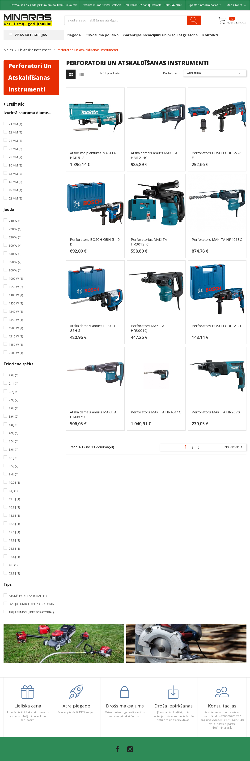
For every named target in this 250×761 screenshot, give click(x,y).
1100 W (16, 295)
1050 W (16, 287)
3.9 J (13, 416)
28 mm (15, 157)
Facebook (117, 749)
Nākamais (234, 447)
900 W (15, 270)
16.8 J (14, 507)
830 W (15, 254)
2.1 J (13, 383)
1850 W (16, 344)
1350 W (16, 320)
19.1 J (14, 532)
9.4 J (13, 474)
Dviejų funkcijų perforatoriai (33, 604)
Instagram (130, 749)
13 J (13, 491)
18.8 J (14, 524)
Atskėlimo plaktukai (28, 596)
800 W (15, 245)
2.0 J (13, 375)
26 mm (15, 149)
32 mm (15, 173)
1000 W (16, 278)
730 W (15, 237)
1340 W (16, 311)
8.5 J (13, 466)
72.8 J (14, 573)
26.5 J (14, 548)
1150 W (16, 303)
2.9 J (13, 400)
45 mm (15, 190)
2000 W (16, 353)
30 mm (15, 165)
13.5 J (14, 499)
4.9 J (13, 433)
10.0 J (14, 482)
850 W (15, 262)
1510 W (16, 336)
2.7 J (13, 392)
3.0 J (13, 408)
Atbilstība (215, 73)
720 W (15, 229)
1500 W (16, 328)
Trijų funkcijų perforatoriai (33, 612)
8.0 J (13, 449)
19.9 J (14, 540)
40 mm (15, 182)
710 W (15, 221)
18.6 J (14, 515)
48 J (13, 565)
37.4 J (14, 557)
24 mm (15, 140)
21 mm (15, 124)
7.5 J (13, 441)
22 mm (15, 132)
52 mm (15, 198)
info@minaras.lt (209, 5)
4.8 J (13, 425)
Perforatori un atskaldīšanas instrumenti (30, 77)
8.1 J (13, 458)
